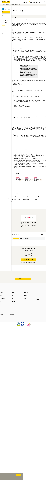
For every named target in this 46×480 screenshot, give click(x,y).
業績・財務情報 (26, 292)
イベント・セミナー (39, 291)
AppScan (13, 4)
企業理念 (13, 292)
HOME (1, 4)
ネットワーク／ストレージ (3, 292)
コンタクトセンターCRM (3, 295)
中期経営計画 (13, 295)
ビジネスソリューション (3, 298)
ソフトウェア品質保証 (3, 297)
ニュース (38, 288)
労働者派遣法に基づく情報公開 (13, 314)
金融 (0, 300)
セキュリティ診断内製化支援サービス (5, 33)
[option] (20, 180)
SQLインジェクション (17, 19)
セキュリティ (9, 4)
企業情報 (13, 288)
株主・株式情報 (26, 298)
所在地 (12, 298)
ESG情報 (13, 301)
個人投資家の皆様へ (26, 295)
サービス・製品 (5, 4)
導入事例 (1, 307)
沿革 (12, 297)
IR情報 (25, 288)
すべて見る (43, 192)
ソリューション (2, 304)
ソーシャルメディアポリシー (3, 314)
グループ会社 (13, 300)
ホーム (1, 285)
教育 (0, 301)
